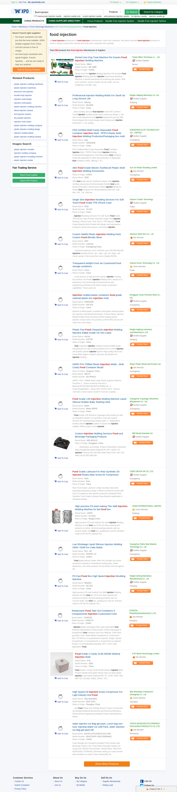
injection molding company (25, 153)
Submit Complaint (22, 785)
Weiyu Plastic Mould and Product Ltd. (145, 364)
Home (16, 21)
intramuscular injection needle (50, 16)
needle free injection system (119, 21)
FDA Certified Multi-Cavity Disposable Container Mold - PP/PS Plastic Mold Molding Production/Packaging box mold (99, 133)
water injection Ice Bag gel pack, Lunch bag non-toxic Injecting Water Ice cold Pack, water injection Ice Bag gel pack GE (99, 726)
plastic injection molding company (28, 125)
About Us (58, 777)
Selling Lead (108, 785)
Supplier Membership (111, 781)
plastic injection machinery (25, 88)
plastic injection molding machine (28, 107)
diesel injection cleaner (23, 110)
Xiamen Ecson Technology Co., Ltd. (145, 263)
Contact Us (19, 781)
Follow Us (149, 785)
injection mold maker (22, 122)
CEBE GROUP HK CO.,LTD (141, 471)
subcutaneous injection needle (118, 16)
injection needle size (73, 16)
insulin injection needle (94, 16)
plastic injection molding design (27, 129)
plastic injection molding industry (27, 137)
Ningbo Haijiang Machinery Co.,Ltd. (144, 95)
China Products (34, 21)
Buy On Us (80, 777)
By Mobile (81, 785)
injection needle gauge (160, 16)
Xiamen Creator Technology (141, 199)
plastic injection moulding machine (28, 157)
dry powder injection (22, 118)
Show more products (107, 764)
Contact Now (144, 69)
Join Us (58, 785)
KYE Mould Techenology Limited (145, 654)
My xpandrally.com (36, 2)
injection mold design (23, 99)
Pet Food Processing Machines (69, 27)
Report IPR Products (28, 181)
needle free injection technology (154, 21)
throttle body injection (23, 95)
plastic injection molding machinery (28, 84)
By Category (82, 781)
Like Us (148, 781)
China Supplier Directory (64, 21)
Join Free (22, 2)
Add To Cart (62, 82)
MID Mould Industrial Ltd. (142, 433)
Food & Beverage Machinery (41, 27)
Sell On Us (106, 777)
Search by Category (153, 12)
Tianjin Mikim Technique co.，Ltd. (146, 57)
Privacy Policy (20, 789)
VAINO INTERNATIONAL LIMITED (146, 506)
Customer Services (23, 777)
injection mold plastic (22, 103)
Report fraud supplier (29, 175)
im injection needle (141, 16)
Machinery (23, 27)
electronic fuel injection (23, 92)
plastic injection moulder (24, 149)
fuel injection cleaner (22, 114)
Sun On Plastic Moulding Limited (143, 168)
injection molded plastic (24, 133)
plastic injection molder (23, 160)
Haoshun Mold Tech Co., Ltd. (142, 234)
